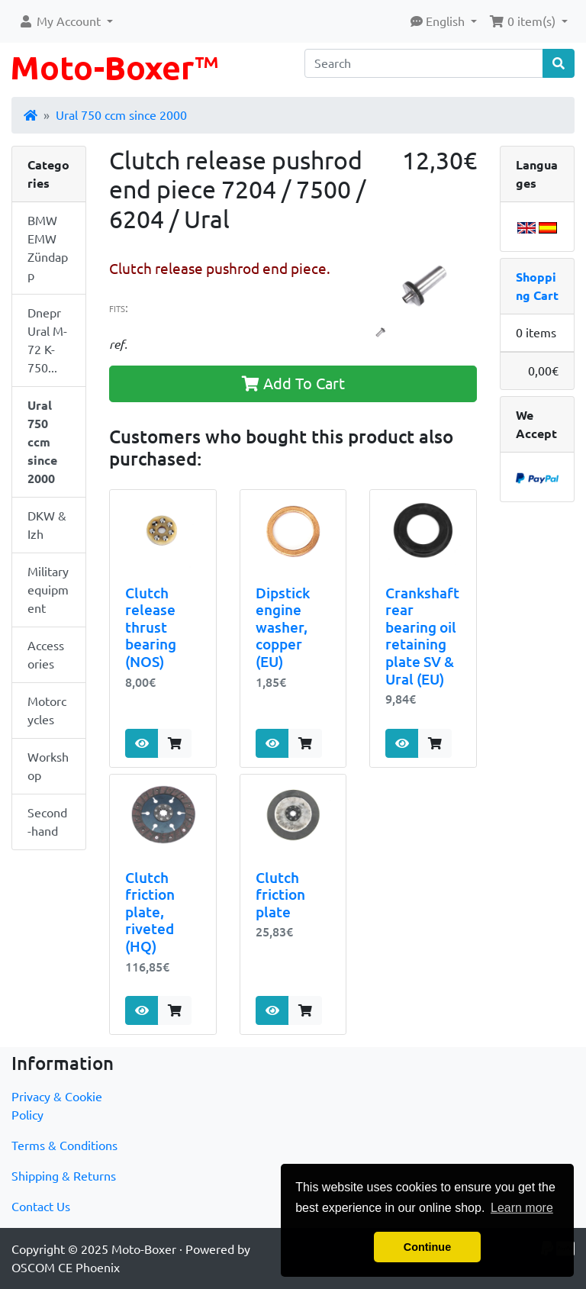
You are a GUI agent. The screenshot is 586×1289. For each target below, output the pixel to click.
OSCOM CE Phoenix (65, 1267)
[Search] (423, 63)
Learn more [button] (522, 1207)
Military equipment (48, 590)
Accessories (45, 655)
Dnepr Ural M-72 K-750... (47, 340)
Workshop (48, 766)
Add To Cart (293, 383)
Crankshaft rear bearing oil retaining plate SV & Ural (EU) (422, 636)
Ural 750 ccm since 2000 (121, 115)
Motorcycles (46, 710)
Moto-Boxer (143, 1249)
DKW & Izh (46, 525)
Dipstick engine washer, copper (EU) (283, 628)
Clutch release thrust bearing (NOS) (150, 628)
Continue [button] (427, 1247)
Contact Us (40, 1206)
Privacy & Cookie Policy (56, 1106)
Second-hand (47, 822)
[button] (65, 21)
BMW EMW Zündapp (47, 248)
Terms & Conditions (64, 1145)
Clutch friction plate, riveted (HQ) (150, 912)
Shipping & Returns (63, 1176)
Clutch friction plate (280, 894)
